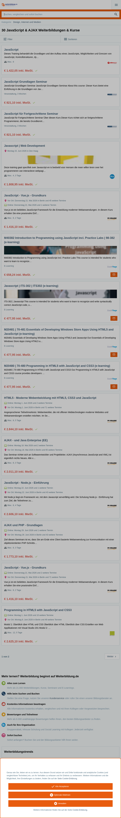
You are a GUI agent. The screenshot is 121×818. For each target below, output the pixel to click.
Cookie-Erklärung (80, 810)
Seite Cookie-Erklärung (67, 778)
